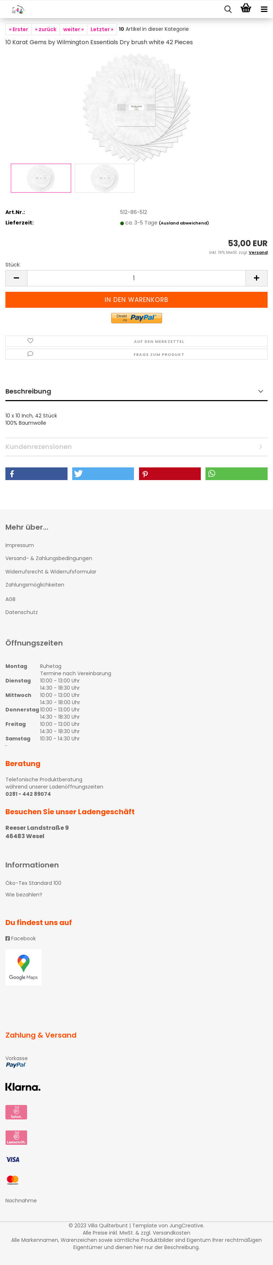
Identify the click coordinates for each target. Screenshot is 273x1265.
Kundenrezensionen (38, 446)
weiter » (73, 29)
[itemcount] (136, 278)
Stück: (13, 264)
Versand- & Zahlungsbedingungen (48, 558)
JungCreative (186, 1225)
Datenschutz (21, 612)
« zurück (45, 29)
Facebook (20, 938)
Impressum (19, 545)
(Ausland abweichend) (184, 223)
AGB (10, 599)
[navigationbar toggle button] (264, 9)
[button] (36, 473)
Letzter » (102, 29)
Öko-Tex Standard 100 (33, 883)
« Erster (18, 29)
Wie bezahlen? (23, 894)
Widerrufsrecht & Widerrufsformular (50, 571)
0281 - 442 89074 (28, 794)
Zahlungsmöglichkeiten (34, 584)
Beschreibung (28, 391)
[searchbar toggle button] (228, 9)
